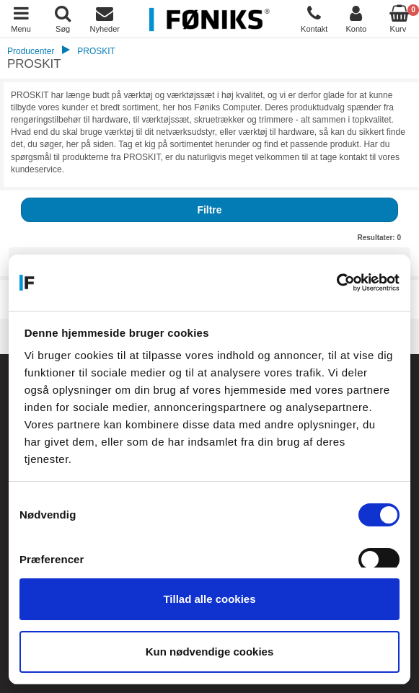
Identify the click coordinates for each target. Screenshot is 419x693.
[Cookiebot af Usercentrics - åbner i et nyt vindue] (336, 282)
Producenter (30, 51)
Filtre (209, 210)
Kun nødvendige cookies (210, 651)
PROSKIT (96, 51)
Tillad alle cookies (209, 599)
